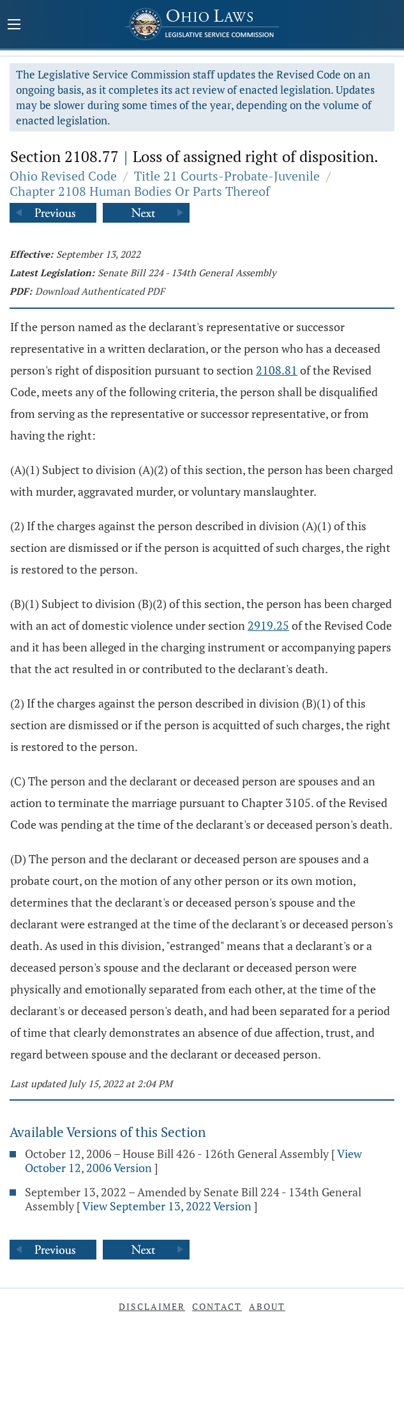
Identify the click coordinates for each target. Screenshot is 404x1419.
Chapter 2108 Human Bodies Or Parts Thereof (140, 191)
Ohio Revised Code (63, 175)
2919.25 (268, 625)
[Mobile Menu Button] (14, 25)
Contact (217, 1306)
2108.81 (276, 370)
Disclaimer (152, 1306)
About (267, 1306)
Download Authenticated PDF (100, 291)
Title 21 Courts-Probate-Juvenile (227, 175)
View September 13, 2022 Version (166, 1206)
